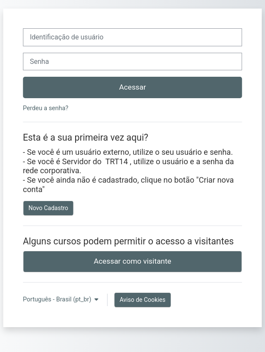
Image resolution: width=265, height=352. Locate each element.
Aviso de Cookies (142, 299)
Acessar (132, 87)
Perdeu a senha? (45, 108)
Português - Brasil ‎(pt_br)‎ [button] (58, 299)
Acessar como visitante (132, 261)
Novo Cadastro (48, 208)
